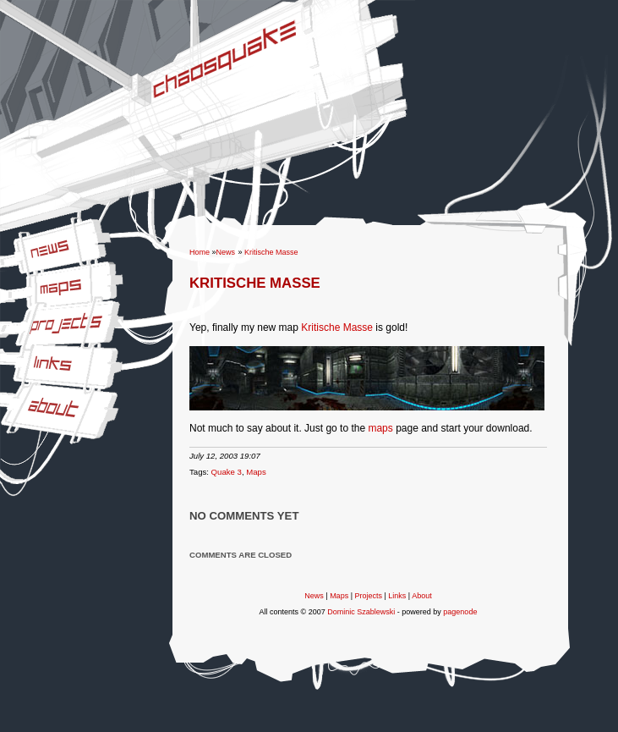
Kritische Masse (271, 252)
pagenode (460, 612)
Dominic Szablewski (361, 612)
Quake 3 (226, 471)
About (13, 394)
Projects (18, 312)
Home (199, 252)
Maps (12, 276)
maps (380, 428)
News (12, 243)
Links (12, 351)
